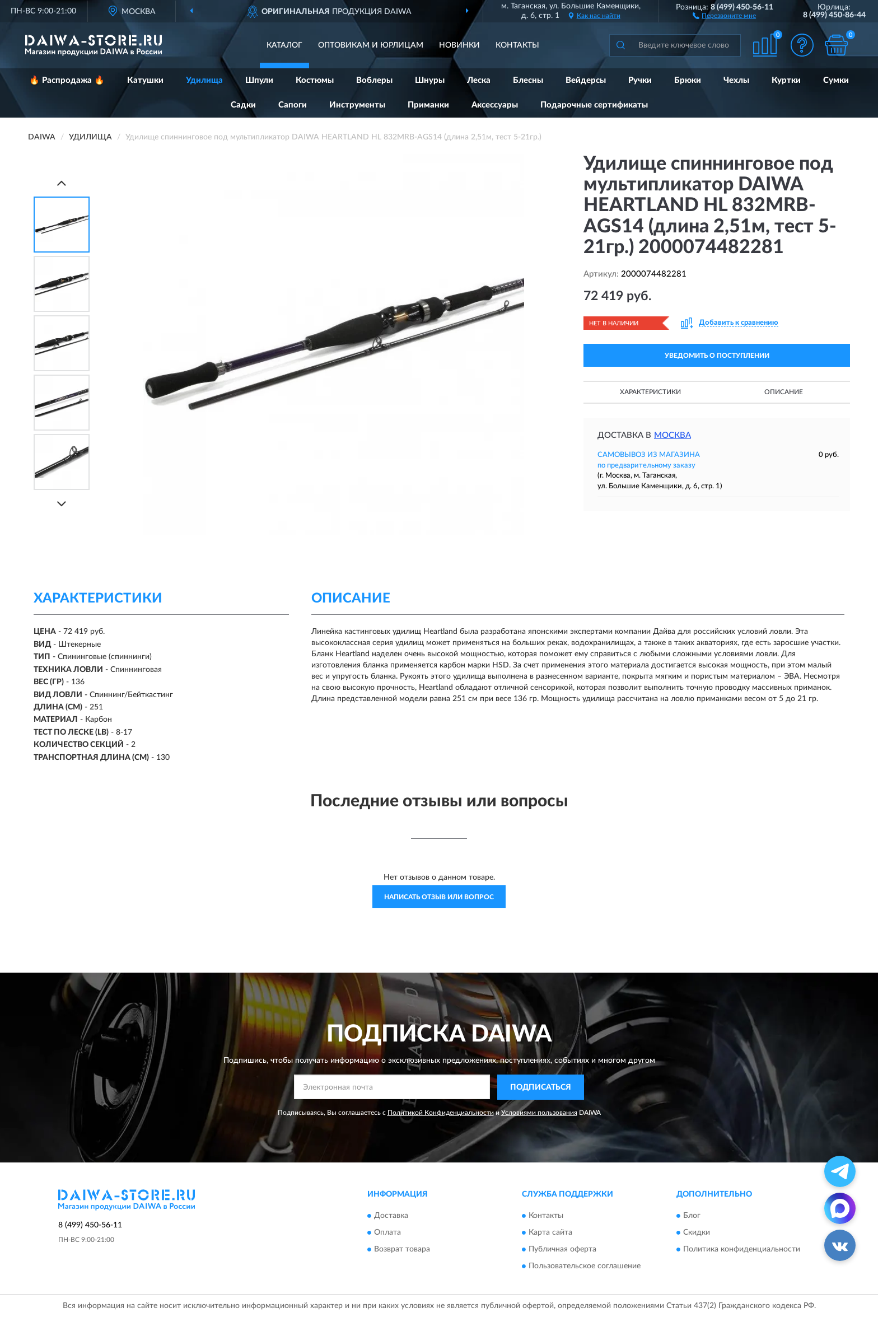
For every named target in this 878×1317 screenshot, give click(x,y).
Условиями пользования (539, 1112)
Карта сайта (550, 1233)
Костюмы (315, 80)
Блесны (528, 80)
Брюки (687, 80)
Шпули (259, 80)
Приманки (428, 105)
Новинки (459, 45)
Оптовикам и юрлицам (370, 45)
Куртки (786, 80)
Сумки (836, 80)
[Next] (62, 504)
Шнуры (430, 80)
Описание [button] (783, 392)
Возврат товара (402, 1250)
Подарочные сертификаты (594, 105)
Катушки (145, 80)
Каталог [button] (284, 45)
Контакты (517, 45)
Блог (691, 1216)
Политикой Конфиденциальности (440, 1112)
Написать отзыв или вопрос (439, 897)
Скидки (696, 1233)
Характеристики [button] (650, 392)
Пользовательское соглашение (585, 1267)
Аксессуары (494, 105)
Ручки (640, 80)
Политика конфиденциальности (741, 1250)
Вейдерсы (586, 80)
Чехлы (736, 80)
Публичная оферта (562, 1250)
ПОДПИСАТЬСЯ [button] (540, 1087)
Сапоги (292, 105)
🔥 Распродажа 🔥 (67, 80)
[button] (724, 15)
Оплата (387, 1233)
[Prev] (62, 183)
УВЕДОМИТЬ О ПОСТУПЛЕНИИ (717, 355)
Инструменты (357, 105)
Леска (479, 80)
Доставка (391, 1216)
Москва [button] (672, 435)
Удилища (204, 80)
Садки (243, 105)
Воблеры (374, 80)
